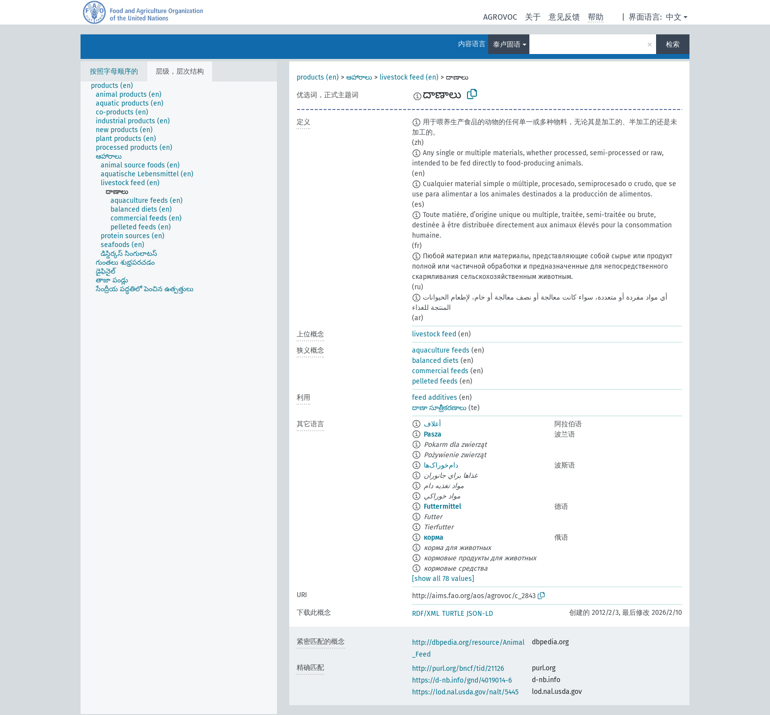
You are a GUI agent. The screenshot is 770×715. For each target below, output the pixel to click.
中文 (674, 17)
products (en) (318, 77)
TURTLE (453, 613)
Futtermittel (442, 506)
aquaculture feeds (440, 350)
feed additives (434, 397)
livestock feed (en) (409, 77)
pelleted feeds (435, 381)
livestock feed (434, 334)
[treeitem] (116, 86)
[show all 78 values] (443, 579)
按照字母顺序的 (114, 71)
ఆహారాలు (359, 77)
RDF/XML (426, 613)
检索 (673, 44)
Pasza (432, 434)
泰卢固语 (507, 44)
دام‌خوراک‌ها (441, 465)
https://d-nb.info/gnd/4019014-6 (462, 680)
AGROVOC (500, 17)
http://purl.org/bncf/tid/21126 (458, 668)
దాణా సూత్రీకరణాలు (439, 408)
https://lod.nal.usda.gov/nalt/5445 (465, 692)
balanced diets (435, 361)
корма (433, 537)
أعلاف (432, 424)
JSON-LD (480, 613)
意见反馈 (564, 17)
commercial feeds (440, 371)
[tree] (179, 398)
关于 (533, 17)
